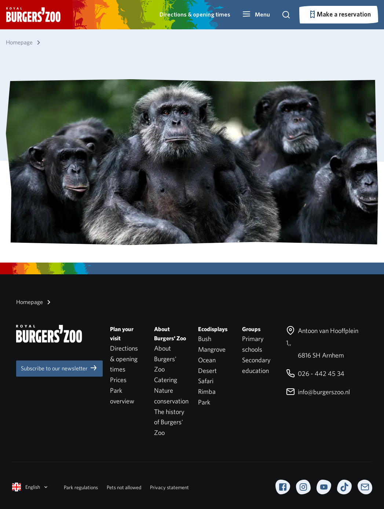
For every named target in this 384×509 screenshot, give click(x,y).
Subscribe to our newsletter (59, 367)
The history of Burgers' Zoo (169, 422)
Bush (204, 338)
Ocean (207, 360)
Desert (207, 370)
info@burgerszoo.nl (318, 392)
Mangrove (212, 349)
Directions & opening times (195, 14)
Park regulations (81, 487)
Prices (118, 380)
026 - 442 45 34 (315, 373)
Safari (205, 381)
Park (204, 402)
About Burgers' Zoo (165, 359)
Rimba (207, 391)
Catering (165, 380)
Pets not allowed (124, 487)
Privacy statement (169, 487)
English (30, 487)
